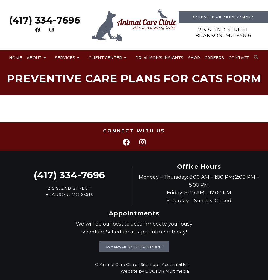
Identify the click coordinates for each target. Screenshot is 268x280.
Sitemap (149, 264)
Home (15, 57)
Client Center (105, 57)
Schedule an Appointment (134, 246)
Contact (239, 57)
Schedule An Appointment (223, 17)
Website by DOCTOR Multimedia (154, 271)
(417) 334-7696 (44, 20)
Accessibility (174, 264)
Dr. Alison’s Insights (159, 57)
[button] (256, 57)
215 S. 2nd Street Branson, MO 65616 (223, 33)
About (34, 57)
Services (65, 57)
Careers (214, 57)
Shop (194, 57)
